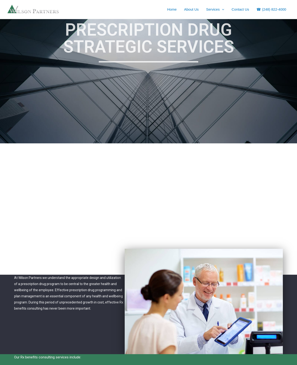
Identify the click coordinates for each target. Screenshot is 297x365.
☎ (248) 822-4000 (271, 9)
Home (173, 9)
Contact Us (241, 9)
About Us (193, 9)
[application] (223, 9)
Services (216, 9)
